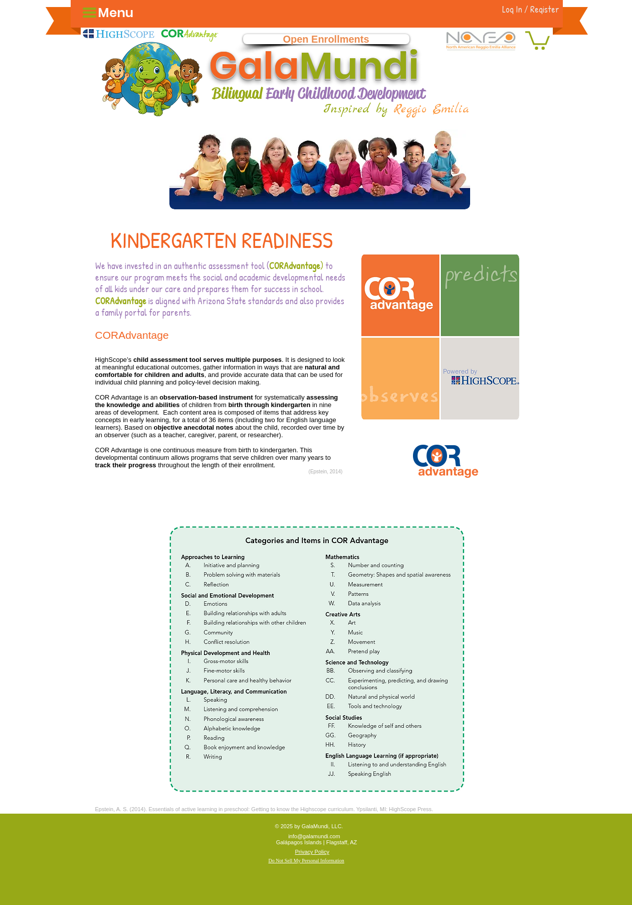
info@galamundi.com (314, 836)
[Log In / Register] (531, 9)
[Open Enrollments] (326, 39)
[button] (537, 39)
